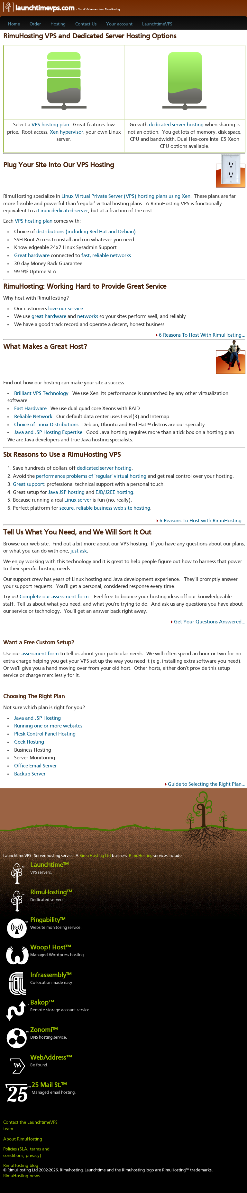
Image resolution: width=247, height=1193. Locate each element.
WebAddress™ (51, 1058)
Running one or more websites (48, 726)
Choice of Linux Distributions (46, 425)
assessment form (40, 654)
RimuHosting (140, 856)
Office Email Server (35, 766)
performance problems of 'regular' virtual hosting (91, 476)
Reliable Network (33, 416)
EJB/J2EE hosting (114, 492)
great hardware (49, 316)
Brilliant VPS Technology (41, 393)
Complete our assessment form (54, 597)
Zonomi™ (44, 1030)
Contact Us (85, 24)
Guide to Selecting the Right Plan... (206, 784)
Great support (28, 484)
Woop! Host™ (50, 948)
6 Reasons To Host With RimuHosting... (202, 335)
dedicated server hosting (176, 125)
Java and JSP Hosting (37, 718)
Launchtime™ (49, 865)
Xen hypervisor (66, 132)
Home (14, 24)
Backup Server (30, 774)
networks (87, 316)
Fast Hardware (30, 408)
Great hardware (32, 255)
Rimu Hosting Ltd (95, 856)
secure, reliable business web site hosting (104, 508)
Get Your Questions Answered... (209, 622)
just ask (78, 551)
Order (35, 24)
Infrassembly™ (50, 975)
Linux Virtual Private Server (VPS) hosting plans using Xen (125, 196)
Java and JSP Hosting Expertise (48, 432)
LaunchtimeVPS (157, 24)
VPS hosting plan (50, 125)
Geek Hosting (29, 742)
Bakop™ (42, 1003)
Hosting (58, 24)
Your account (119, 24)
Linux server (77, 500)
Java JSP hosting (66, 492)
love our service (65, 309)
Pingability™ (47, 920)
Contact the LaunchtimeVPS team (30, 1125)
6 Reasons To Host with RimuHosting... (202, 521)
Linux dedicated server (63, 211)
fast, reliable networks (106, 255)
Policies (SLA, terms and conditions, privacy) (26, 1152)
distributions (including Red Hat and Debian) (86, 232)
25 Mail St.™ (49, 1085)
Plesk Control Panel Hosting (45, 734)
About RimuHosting (22, 1139)
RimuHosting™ (51, 893)
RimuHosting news (21, 1176)
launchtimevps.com (61, 8)
